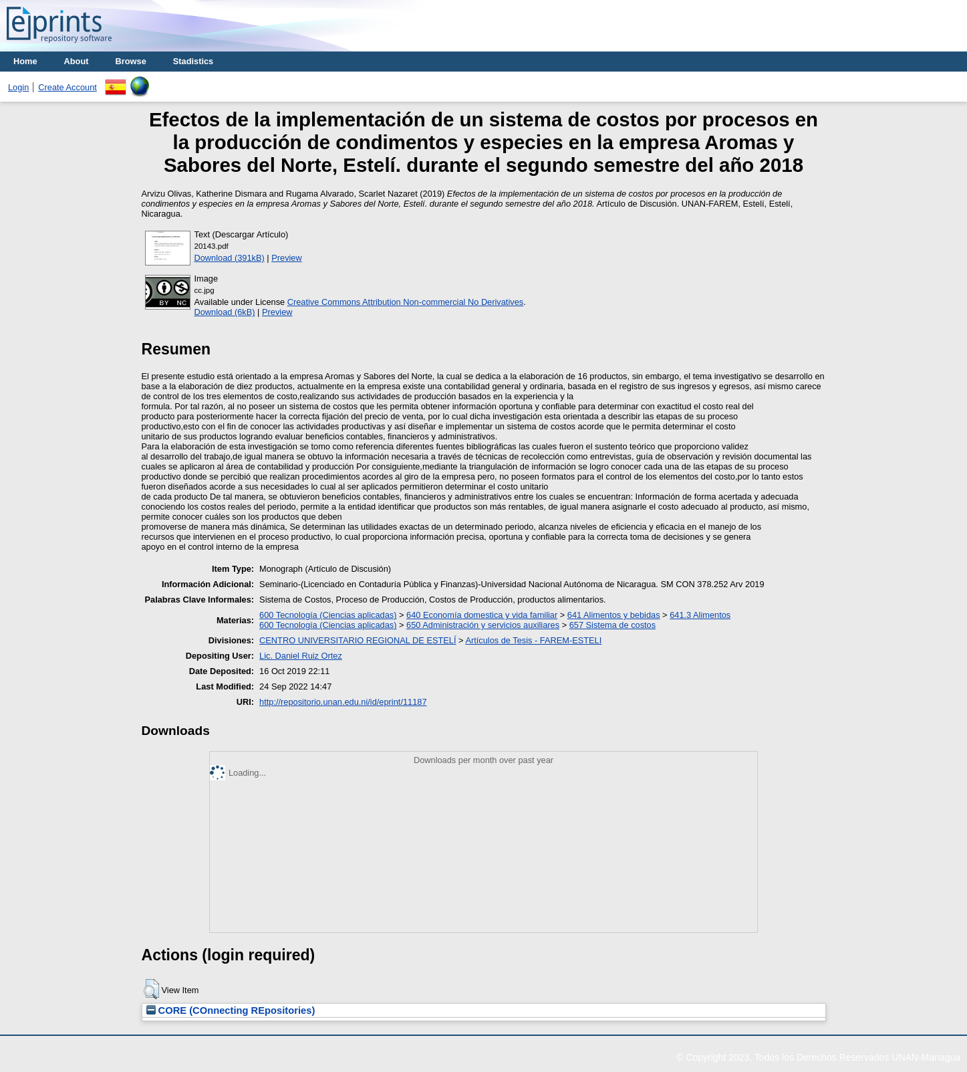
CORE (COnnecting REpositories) (230, 1010)
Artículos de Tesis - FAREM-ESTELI (533, 640)
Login (18, 87)
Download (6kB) (224, 312)
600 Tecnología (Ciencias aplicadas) (327, 615)
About (76, 61)
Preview (286, 258)
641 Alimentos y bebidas (613, 615)
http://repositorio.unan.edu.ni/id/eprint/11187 (342, 702)
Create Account (67, 87)
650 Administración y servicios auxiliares (482, 625)
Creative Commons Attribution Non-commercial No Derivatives (405, 302)
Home (25, 61)
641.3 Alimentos (700, 615)
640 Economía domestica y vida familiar (481, 615)
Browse (131, 61)
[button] (151, 989)
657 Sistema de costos (612, 625)
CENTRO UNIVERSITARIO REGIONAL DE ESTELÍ (357, 640)
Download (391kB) (229, 258)
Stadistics (193, 61)
